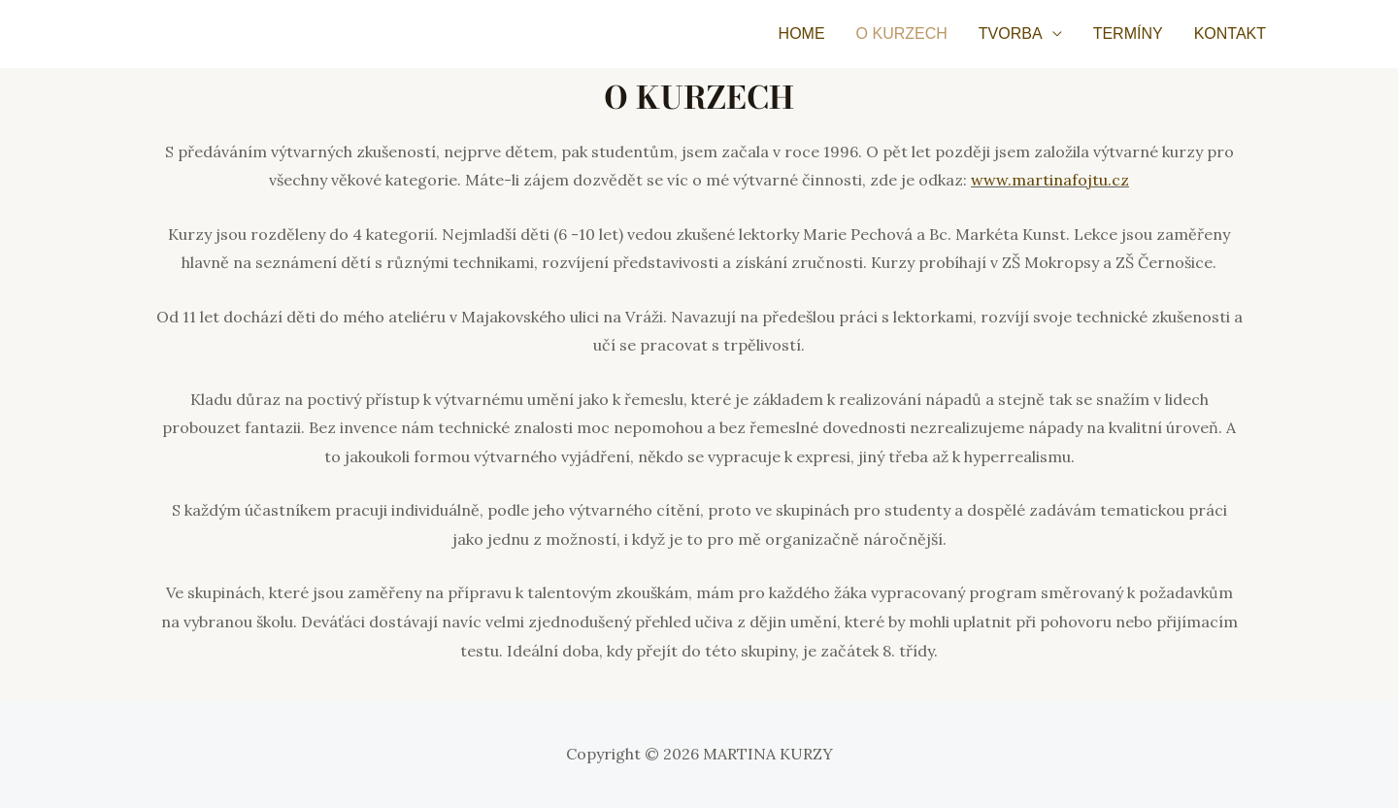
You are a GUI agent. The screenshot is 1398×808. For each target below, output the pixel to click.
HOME (802, 33)
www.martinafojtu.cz (1050, 179)
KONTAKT (1230, 33)
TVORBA (1011, 33)
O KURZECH (902, 33)
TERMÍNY (1128, 33)
